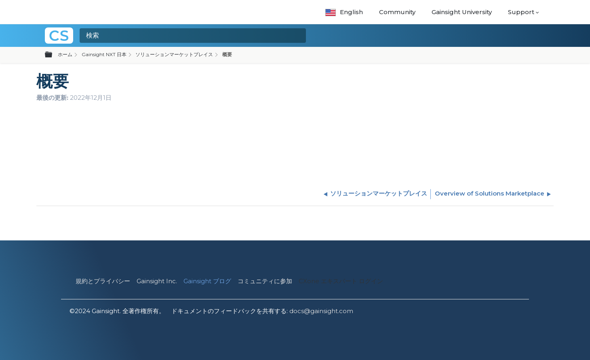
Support (521, 12)
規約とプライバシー (103, 281)
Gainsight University (462, 12)
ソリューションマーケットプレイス (174, 54)
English (344, 12)
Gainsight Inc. (157, 281)
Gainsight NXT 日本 (104, 54)
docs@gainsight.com (321, 311)
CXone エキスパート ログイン (341, 281)
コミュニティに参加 (265, 281)
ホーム (65, 54)
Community (397, 12)
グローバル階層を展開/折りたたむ (53, 55)
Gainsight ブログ (207, 281)
